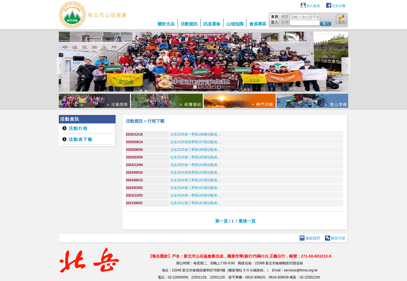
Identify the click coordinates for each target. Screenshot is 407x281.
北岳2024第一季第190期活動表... (195, 195)
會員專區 (257, 23)
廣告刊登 (338, 238)
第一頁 (221, 221)
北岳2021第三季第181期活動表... (195, 203)
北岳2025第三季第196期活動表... (195, 150)
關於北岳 (166, 23)
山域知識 (234, 23)
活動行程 (78, 128)
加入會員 (313, 6)
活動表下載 (81, 139)
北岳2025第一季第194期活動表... (195, 165)
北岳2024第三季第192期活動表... (195, 180)
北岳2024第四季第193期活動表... (195, 173)
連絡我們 (312, 238)
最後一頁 (247, 221)
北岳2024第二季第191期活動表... (195, 188)
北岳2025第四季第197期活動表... (195, 142)
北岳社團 (338, 6)
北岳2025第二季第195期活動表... (195, 157)
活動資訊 (189, 23)
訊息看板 (212, 23)
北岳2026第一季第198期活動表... (195, 134)
